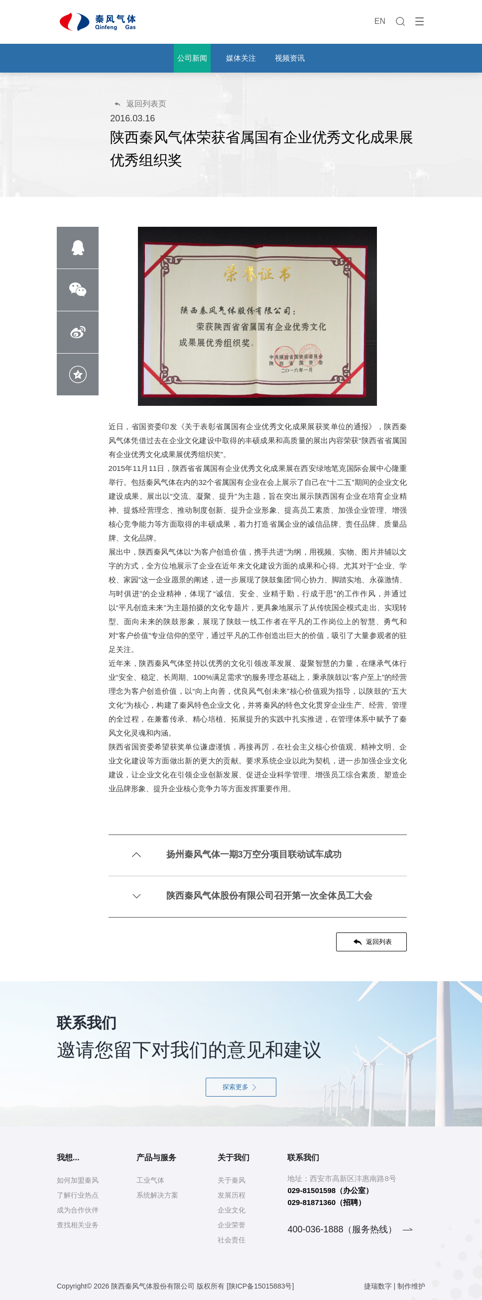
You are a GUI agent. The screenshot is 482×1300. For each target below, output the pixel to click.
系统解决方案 (157, 1195)
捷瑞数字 (378, 1286)
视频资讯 (290, 58)
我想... (68, 1157)
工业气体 (150, 1180)
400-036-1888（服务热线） (342, 1229)
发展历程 (231, 1195)
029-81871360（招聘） (326, 1202)
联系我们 (303, 1157)
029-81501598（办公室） (330, 1190)
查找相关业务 (78, 1225)
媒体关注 (241, 58)
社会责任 (231, 1240)
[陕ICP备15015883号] (260, 1286)
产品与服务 (156, 1157)
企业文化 (231, 1210)
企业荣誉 (231, 1225)
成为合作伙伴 (78, 1210)
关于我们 (233, 1157)
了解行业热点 (78, 1195)
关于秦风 (231, 1180)
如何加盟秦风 (78, 1180)
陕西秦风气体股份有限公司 (153, 1286)
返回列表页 (140, 103)
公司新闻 (192, 58)
